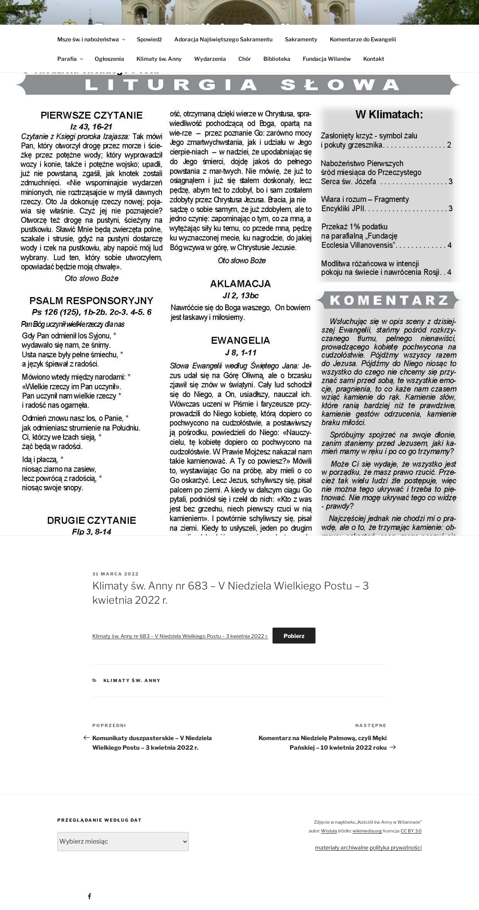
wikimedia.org (367, 831)
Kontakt (373, 58)
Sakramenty (301, 39)
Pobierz (294, 635)
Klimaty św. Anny (159, 58)
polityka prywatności (396, 847)
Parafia (70, 58)
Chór (244, 58)
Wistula (329, 831)
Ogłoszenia (109, 58)
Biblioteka (276, 58)
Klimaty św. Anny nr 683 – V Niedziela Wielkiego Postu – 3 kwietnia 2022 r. (180, 636)
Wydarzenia (210, 58)
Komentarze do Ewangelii (363, 39)
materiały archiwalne (341, 847)
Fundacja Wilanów (327, 58)
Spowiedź (149, 39)
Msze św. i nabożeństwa (92, 39)
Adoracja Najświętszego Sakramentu (223, 39)
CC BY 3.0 (411, 831)
